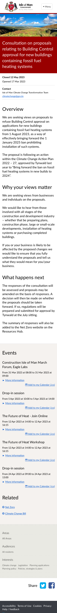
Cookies (37, 605)
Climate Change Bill (14, 513)
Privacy (47, 605)
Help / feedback (10, 609)
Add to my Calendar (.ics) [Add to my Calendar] (40, 384)
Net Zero (8, 507)
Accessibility (9, 605)
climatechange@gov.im (13, 96)
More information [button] (14, 380)
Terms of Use (24, 605)
